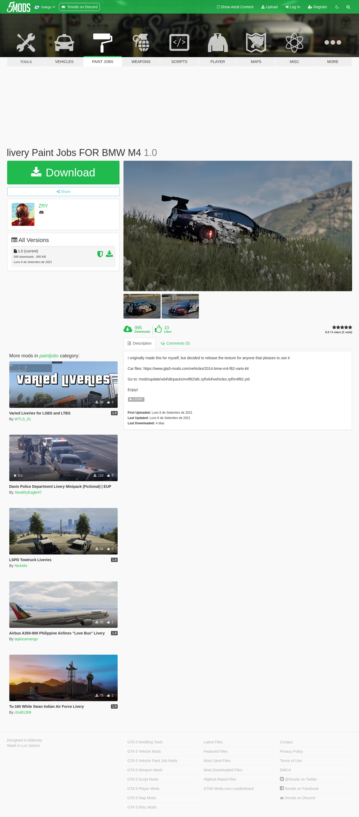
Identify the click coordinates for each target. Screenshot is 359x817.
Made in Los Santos (23, 745)
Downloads (142, 331)
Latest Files (213, 742)
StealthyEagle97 (28, 492)
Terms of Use (291, 761)
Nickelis (21, 566)
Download (63, 172)
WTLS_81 (23, 419)
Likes (168, 331)
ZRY (43, 206)
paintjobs (49, 355)
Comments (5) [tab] (175, 343)
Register (317, 7)
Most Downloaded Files (223, 770)
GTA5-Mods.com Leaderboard (229, 788)
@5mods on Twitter (298, 779)
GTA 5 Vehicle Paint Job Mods (152, 761)
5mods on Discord (297, 798)
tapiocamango (26, 639)
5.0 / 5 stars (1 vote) (338, 332)
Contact (286, 742)
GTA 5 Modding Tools (145, 742)
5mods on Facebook (299, 788)
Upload (269, 7)
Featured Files (215, 751)
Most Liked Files (217, 761)
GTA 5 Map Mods (141, 798)
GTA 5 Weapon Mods (145, 770)
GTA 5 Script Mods (142, 779)
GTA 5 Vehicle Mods (144, 751)
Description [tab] (140, 343)
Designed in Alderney (24, 740)
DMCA (285, 770)
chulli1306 (23, 712)
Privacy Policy (291, 751)
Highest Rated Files (220, 779)
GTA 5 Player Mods (143, 788)
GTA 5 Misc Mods (141, 807)
